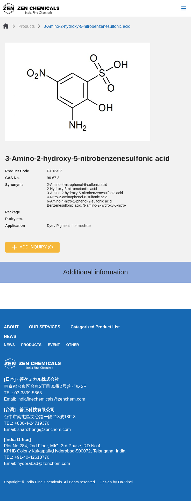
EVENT (54, 345)
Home (6, 26)
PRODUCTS (31, 345)
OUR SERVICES (44, 327)
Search (175, 8)
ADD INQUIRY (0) (36, 247)
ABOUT (11, 327)
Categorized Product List (95, 327)
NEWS (10, 336)
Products (26, 26)
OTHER (72, 345)
